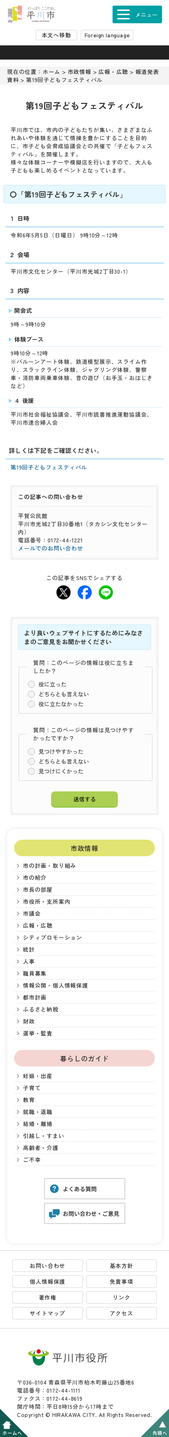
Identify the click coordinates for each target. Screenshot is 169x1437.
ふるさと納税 (41, 1009)
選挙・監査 (38, 1033)
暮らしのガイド (84, 1058)
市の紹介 (35, 877)
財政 (29, 1021)
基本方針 (121, 1266)
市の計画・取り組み (49, 865)
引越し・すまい (44, 1136)
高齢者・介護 (41, 1148)
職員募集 (35, 973)
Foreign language (107, 35)
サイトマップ (47, 1313)
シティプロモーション (52, 937)
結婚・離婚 (38, 1124)
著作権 (47, 1297)
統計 (29, 949)
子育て (32, 1088)
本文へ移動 (56, 35)
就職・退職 (38, 1112)
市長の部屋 (38, 889)
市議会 (32, 913)
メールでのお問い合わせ (50, 548)
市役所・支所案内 (46, 901)
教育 (29, 1100)
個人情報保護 (47, 1281)
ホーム (51, 72)
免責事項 (121, 1281)
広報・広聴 (113, 72)
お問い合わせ (47, 1266)
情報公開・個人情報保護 (55, 985)
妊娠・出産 (38, 1076)
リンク (121, 1297)
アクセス (121, 1313)
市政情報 (79, 72)
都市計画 (35, 997)
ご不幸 (32, 1160)
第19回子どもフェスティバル (49, 467)
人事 (29, 961)
